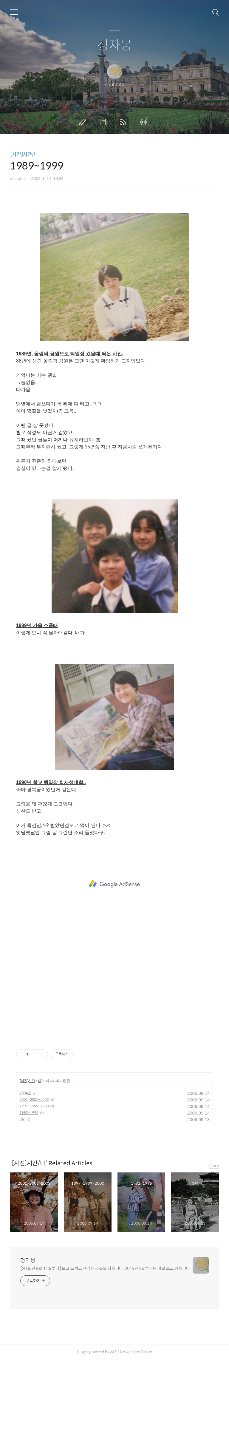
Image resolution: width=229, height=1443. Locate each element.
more (214, 1248)
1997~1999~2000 (34, 1189)
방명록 (104, 122)
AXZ (113, 1435)
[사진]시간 (27, 1164)
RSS (124, 122)
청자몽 (114, 45)
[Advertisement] (114, 249)
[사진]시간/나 (24, 154)
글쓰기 (84, 122)
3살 (22, 1202)
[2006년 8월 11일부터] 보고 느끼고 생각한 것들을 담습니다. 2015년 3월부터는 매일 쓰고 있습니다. (105, 1352)
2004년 (25, 1176)
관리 (144, 122)
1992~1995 (28, 1196)
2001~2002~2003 (34, 1183)
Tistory (146, 1435)
